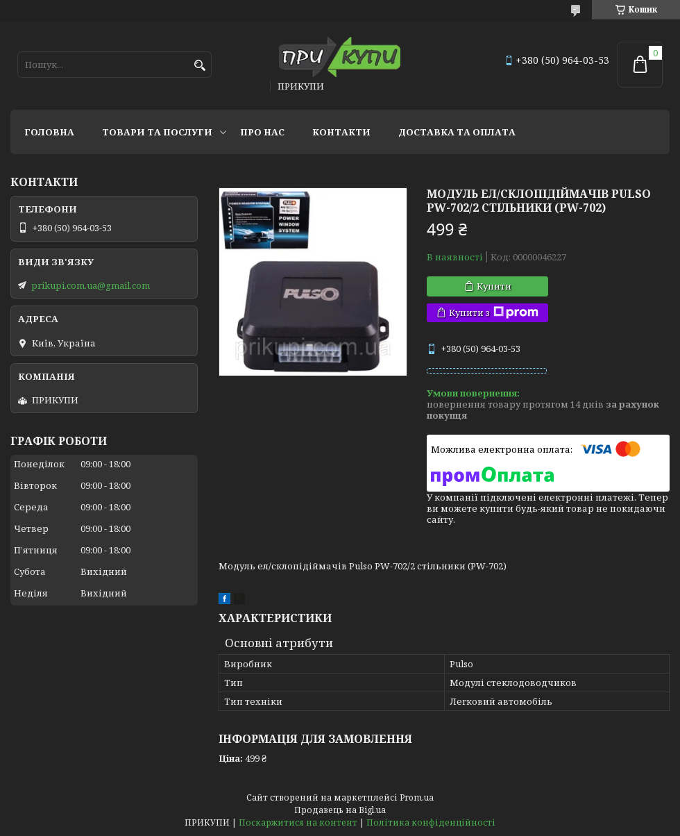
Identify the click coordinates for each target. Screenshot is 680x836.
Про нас (262, 132)
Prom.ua (417, 797)
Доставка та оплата (457, 132)
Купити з (493, 312)
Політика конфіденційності (430, 822)
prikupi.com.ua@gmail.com (90, 285)
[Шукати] (199, 65)
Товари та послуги (157, 132)
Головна (49, 132)
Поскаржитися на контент (298, 822)
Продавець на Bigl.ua (340, 810)
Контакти (341, 132)
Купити (494, 286)
